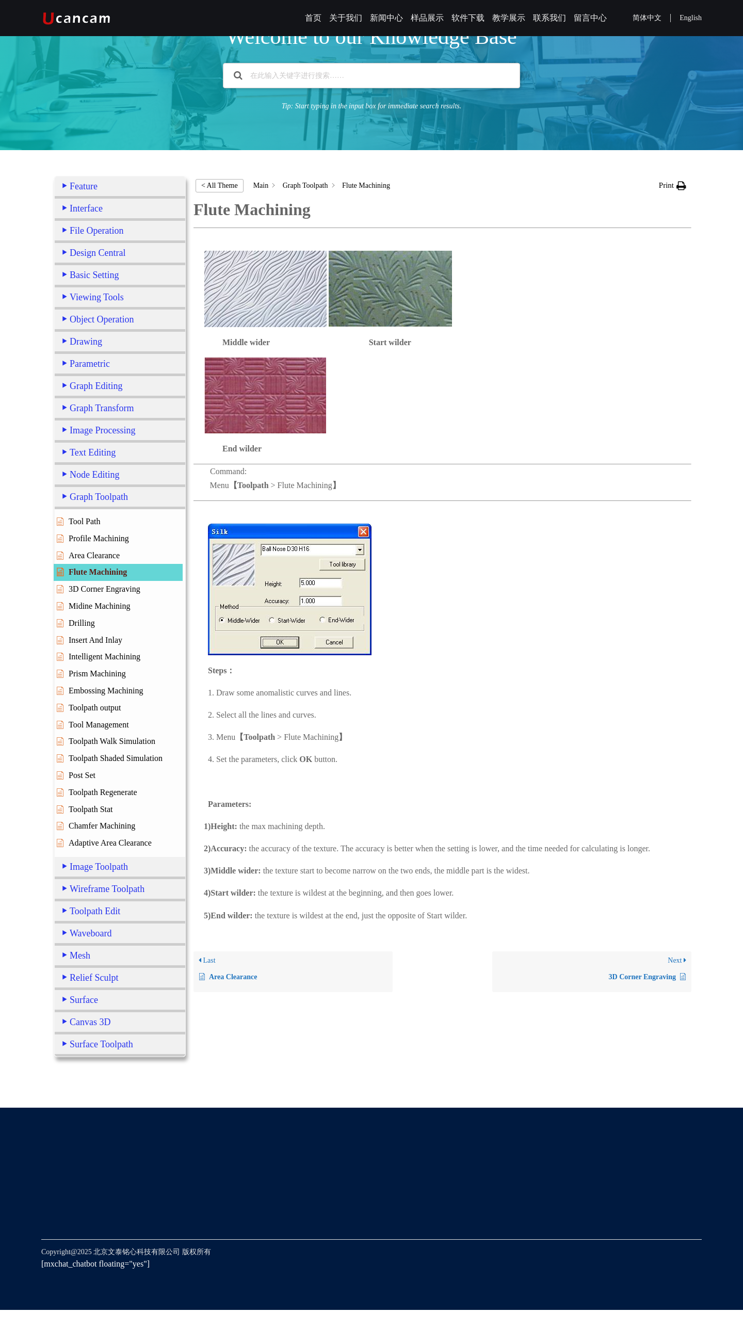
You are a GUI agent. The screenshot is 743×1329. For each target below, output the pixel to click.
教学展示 (508, 17)
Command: (442, 567)
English (691, 18)
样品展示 (427, 17)
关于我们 (345, 17)
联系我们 (549, 17)
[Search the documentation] (238, 75)
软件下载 (467, 17)
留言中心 (590, 17)
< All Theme (219, 185)
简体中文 (647, 18)
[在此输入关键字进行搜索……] (371, 75)
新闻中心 (386, 17)
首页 (313, 17)
